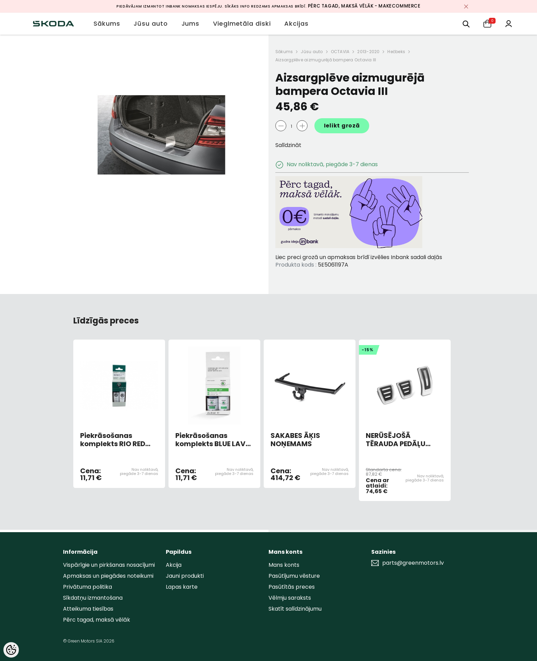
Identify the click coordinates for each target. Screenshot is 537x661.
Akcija (174, 565)
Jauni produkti (185, 576)
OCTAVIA (340, 51)
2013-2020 (368, 51)
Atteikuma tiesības (88, 609)
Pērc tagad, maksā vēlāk (96, 620)
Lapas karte (182, 587)
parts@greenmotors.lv (413, 563)
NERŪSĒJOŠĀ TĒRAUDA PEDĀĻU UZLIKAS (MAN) (395, 439)
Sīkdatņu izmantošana (93, 598)
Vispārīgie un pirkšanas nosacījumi (109, 565)
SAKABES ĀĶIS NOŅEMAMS (295, 439)
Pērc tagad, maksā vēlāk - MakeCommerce (364, 6)
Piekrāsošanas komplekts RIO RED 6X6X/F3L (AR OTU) (113, 439)
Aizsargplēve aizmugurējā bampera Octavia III (325, 60)
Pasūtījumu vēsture (294, 576)
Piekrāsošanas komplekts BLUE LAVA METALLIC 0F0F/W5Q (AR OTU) (213, 439)
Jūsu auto (312, 51)
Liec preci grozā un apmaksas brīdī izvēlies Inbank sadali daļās (358, 257)
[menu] (466, 23)
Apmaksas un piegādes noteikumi (108, 576)
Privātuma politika (87, 587)
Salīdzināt (288, 145)
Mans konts (283, 565)
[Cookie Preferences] (11, 650)
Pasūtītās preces (291, 587)
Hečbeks (396, 51)
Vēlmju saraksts (289, 598)
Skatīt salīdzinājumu (295, 609)
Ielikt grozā (342, 126)
